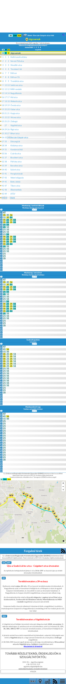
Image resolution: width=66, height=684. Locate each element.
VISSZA (33, 671)
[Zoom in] (63, 483)
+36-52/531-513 (33, 664)
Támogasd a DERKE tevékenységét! (44, 477)
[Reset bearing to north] (63, 489)
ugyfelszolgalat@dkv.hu (33, 666)
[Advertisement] (33, 16)
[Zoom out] (63, 486)
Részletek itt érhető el (33, 646)
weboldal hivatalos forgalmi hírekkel (33, 668)
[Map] (33, 512)
